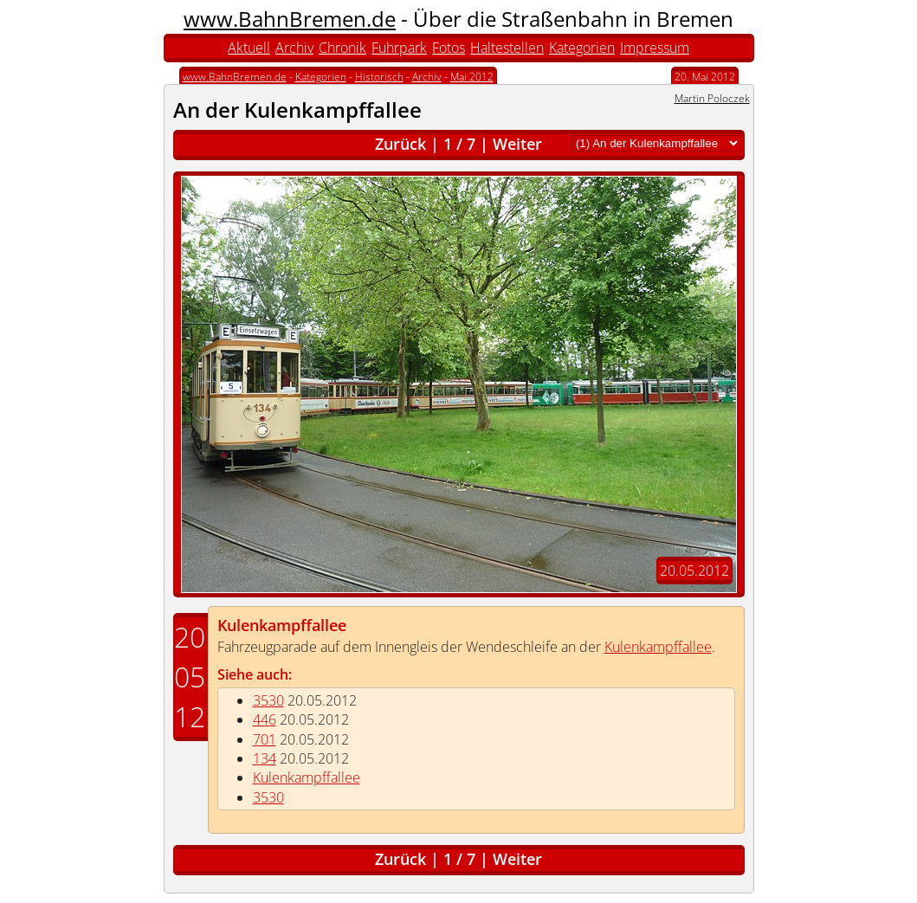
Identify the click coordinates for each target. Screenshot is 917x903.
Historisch (379, 76)
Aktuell (249, 47)
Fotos (448, 47)
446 (264, 719)
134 (264, 758)
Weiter (517, 143)
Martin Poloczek (712, 98)
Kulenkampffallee (281, 625)
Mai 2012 (472, 76)
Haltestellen (507, 47)
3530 (268, 700)
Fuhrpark (399, 47)
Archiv (294, 47)
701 (264, 739)
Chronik (342, 47)
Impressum (654, 47)
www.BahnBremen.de (290, 18)
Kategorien (582, 47)
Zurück (400, 143)
